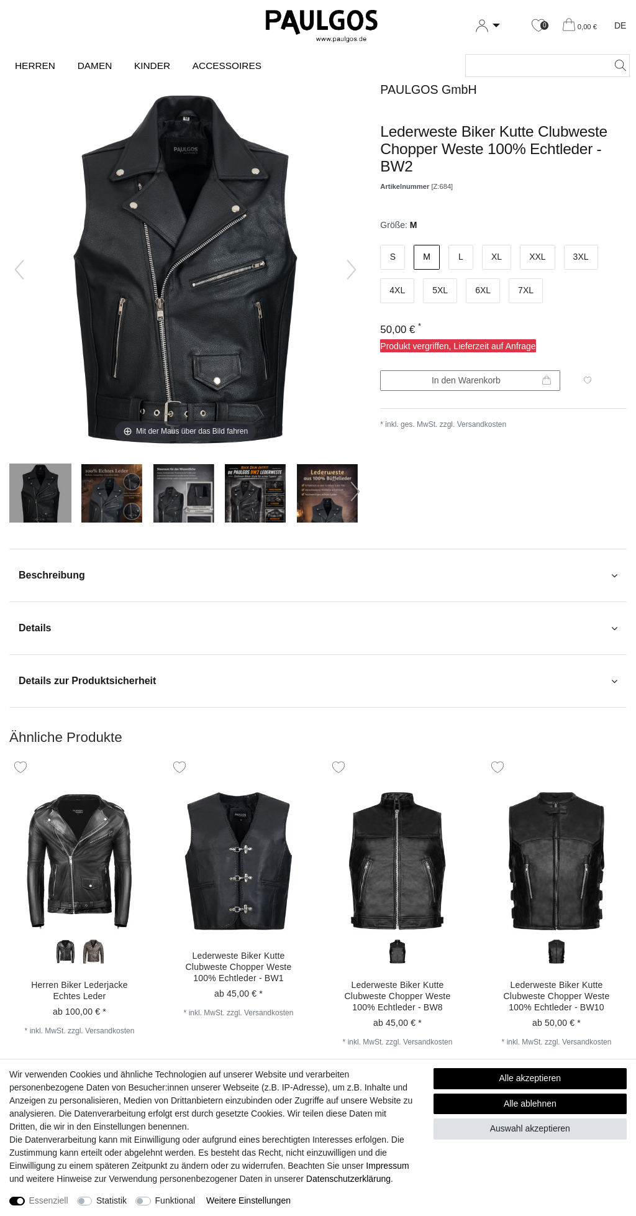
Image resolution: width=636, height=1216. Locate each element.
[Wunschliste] (538, 26)
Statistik (111, 1200)
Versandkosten (481, 424)
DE (620, 25)
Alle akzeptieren (530, 1078)
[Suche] (616, 65)
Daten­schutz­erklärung (348, 1179)
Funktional (175, 1200)
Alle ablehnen (530, 1104)
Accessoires (227, 65)
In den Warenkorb (491, 380)
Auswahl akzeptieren (530, 1128)
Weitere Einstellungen (248, 1200)
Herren (35, 65)
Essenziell (48, 1200)
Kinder (152, 65)
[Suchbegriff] (535, 65)
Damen (95, 65)
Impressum (387, 1166)
